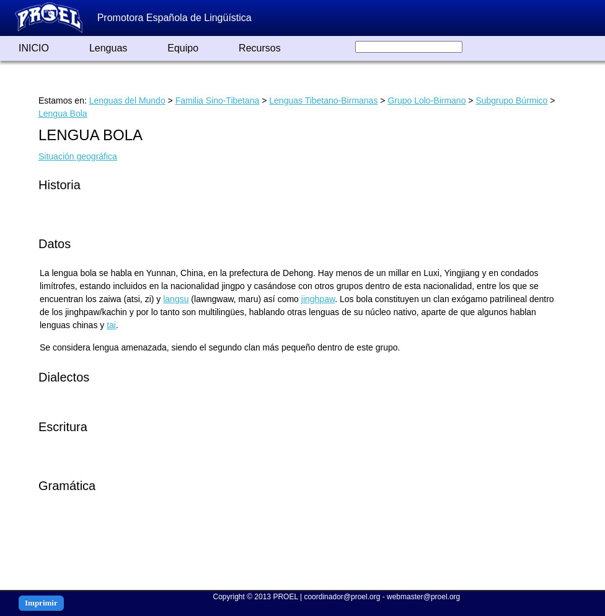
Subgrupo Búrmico (511, 100)
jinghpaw (318, 299)
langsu (175, 299)
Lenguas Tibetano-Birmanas (323, 100)
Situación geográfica (77, 156)
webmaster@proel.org (423, 596)
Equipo (182, 48)
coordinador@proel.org (342, 596)
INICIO (34, 48)
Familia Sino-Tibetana (217, 100)
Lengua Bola (62, 113)
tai (111, 325)
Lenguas (108, 48)
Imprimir (41, 602)
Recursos (260, 48)
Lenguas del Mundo (127, 100)
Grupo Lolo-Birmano (426, 100)
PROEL (285, 596)
